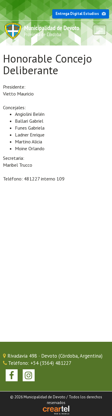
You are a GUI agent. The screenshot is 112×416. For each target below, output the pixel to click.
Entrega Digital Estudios (81, 13)
